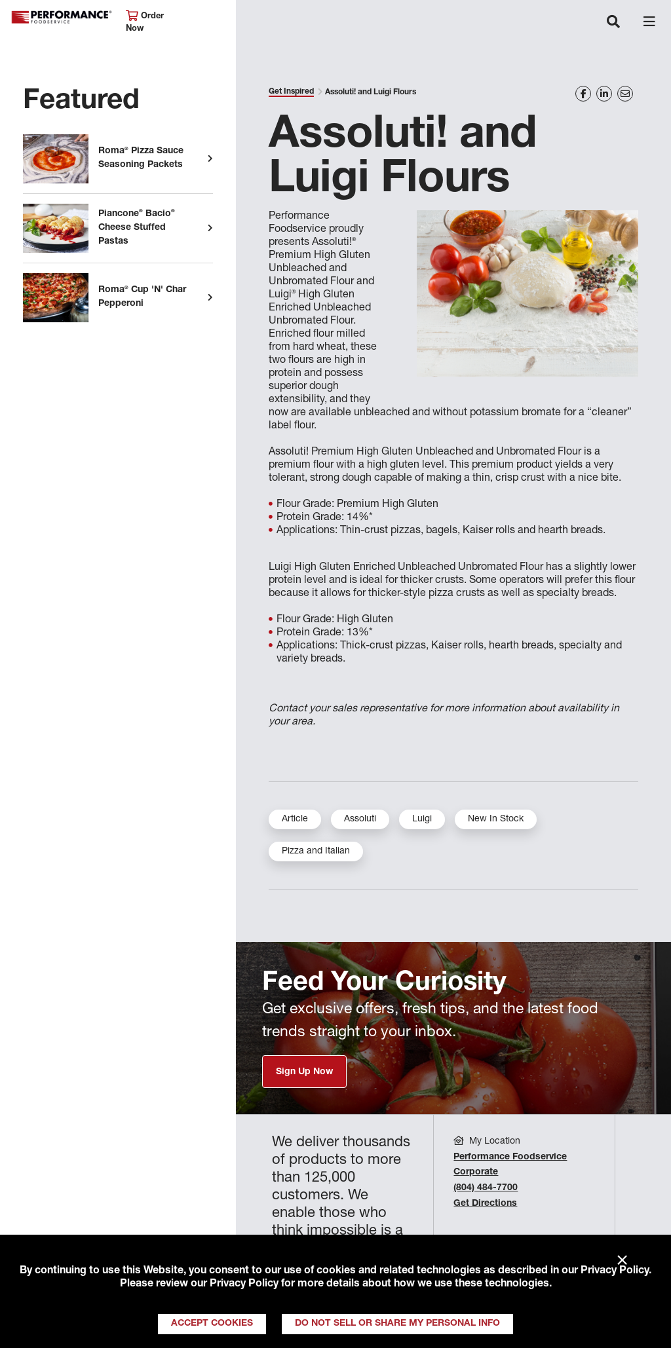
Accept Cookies (212, 1323)
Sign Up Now (304, 1072)
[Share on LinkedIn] (604, 94)
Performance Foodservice (61, 17)
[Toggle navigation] (613, 22)
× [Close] (622, 1260)
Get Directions (485, 1203)
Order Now (145, 21)
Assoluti (360, 819)
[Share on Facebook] (583, 94)
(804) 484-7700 (485, 1188)
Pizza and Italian (316, 851)
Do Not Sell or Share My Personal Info (397, 1323)
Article (295, 819)
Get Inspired (291, 92)
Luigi (422, 819)
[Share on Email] (625, 94)
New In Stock (496, 819)
